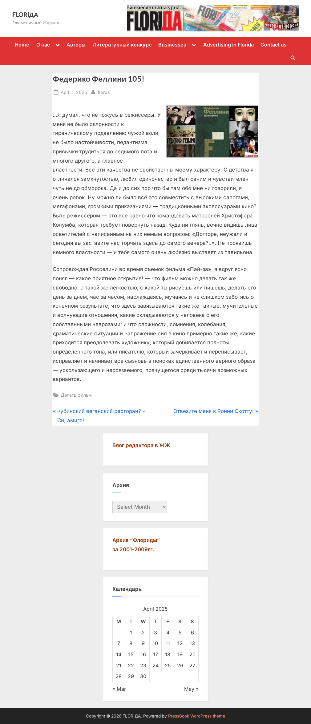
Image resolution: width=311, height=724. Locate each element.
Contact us (274, 45)
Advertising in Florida (228, 45)
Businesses (172, 45)
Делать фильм (76, 395)
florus (104, 91)
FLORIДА (25, 14)
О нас (43, 45)
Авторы (76, 45)
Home (22, 45)
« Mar (119, 689)
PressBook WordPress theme (196, 716)
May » (191, 689)
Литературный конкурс (122, 45)
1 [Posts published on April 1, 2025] (131, 632)
